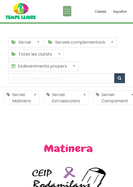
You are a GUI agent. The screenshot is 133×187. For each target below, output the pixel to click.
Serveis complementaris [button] (77, 42)
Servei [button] (21, 42)
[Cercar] (119, 78)
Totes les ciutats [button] (32, 54)
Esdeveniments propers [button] (39, 66)
